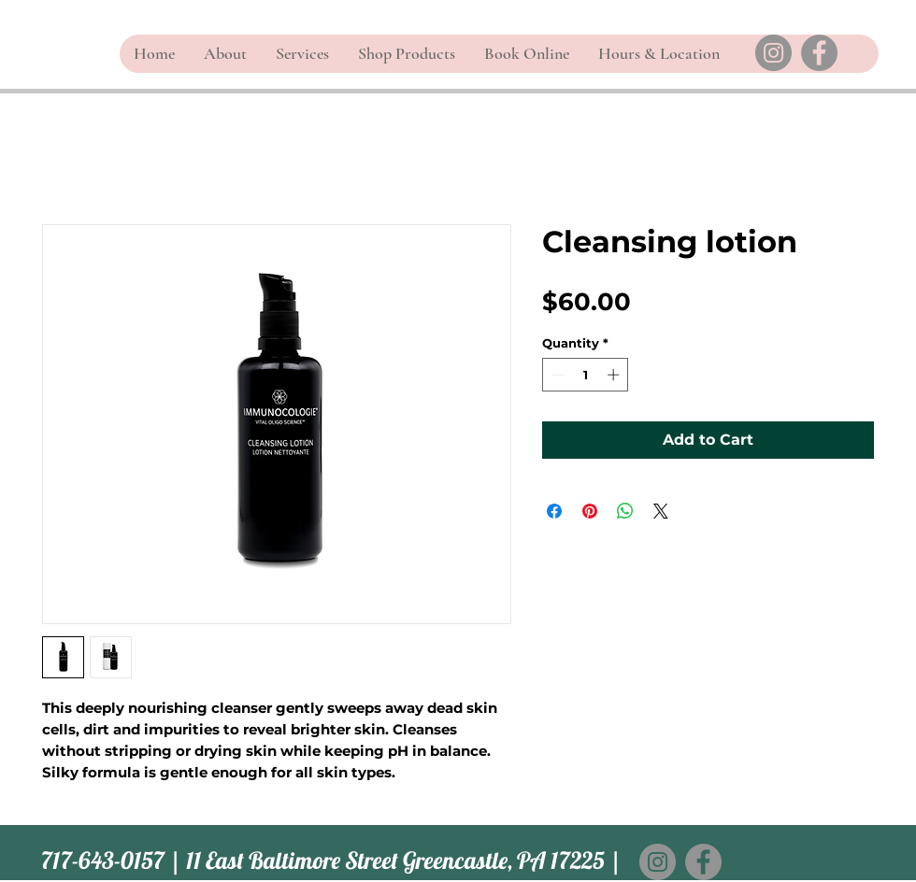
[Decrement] (556, 375)
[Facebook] (819, 53)
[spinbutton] (585, 375)
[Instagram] (773, 53)
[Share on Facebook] (554, 511)
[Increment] (615, 375)
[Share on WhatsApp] (625, 511)
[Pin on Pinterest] (590, 511)
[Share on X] (661, 511)
